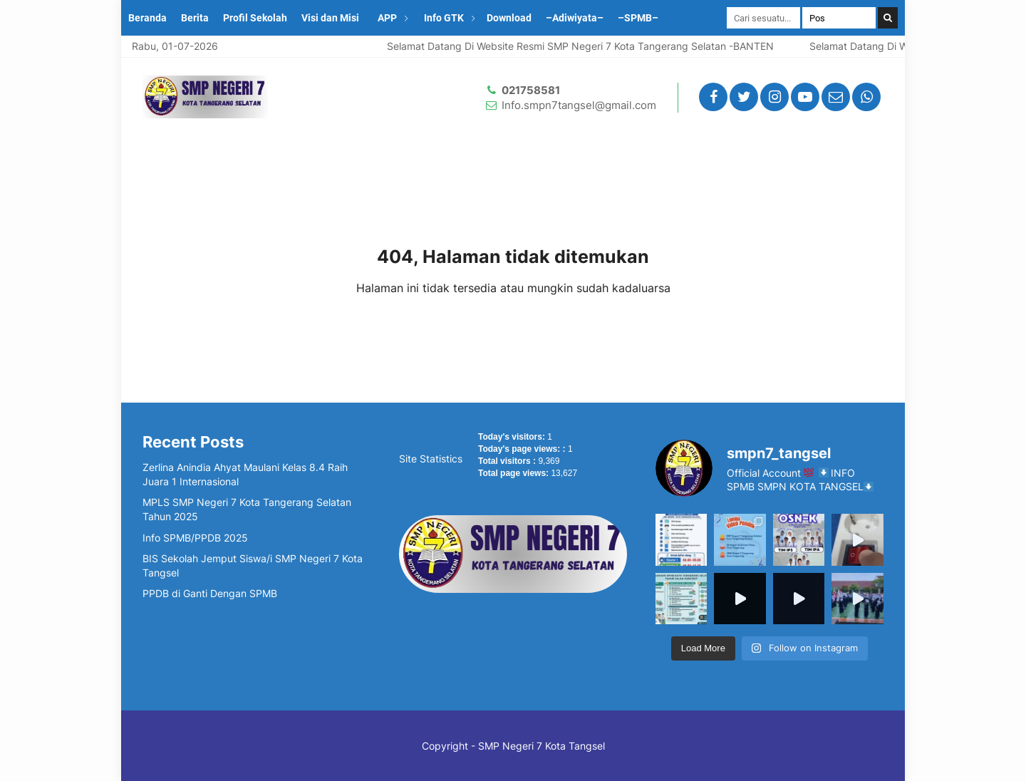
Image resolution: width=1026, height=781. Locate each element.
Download (509, 18)
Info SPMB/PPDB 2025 (195, 538)
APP (387, 18)
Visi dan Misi (330, 18)
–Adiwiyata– (574, 18)
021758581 (531, 90)
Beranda (147, 18)
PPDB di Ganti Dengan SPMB (209, 593)
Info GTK (444, 18)
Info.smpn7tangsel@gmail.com (579, 105)
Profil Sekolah (255, 18)
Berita (195, 18)
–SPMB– (638, 18)
